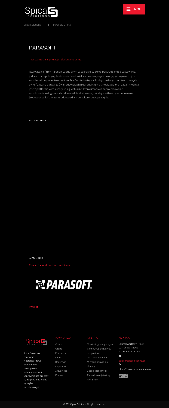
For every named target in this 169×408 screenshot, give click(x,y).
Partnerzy (60, 353)
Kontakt (59, 375)
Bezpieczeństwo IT (97, 370)
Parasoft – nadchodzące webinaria (49, 265)
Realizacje (60, 361)
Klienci (58, 357)
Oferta (58, 348)
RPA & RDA (92, 379)
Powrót (33, 307)
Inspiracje (60, 366)
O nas (58, 344)
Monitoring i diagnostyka (100, 344)
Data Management (97, 357)
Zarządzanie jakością (98, 375)
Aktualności (61, 370)
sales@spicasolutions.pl (132, 360)
